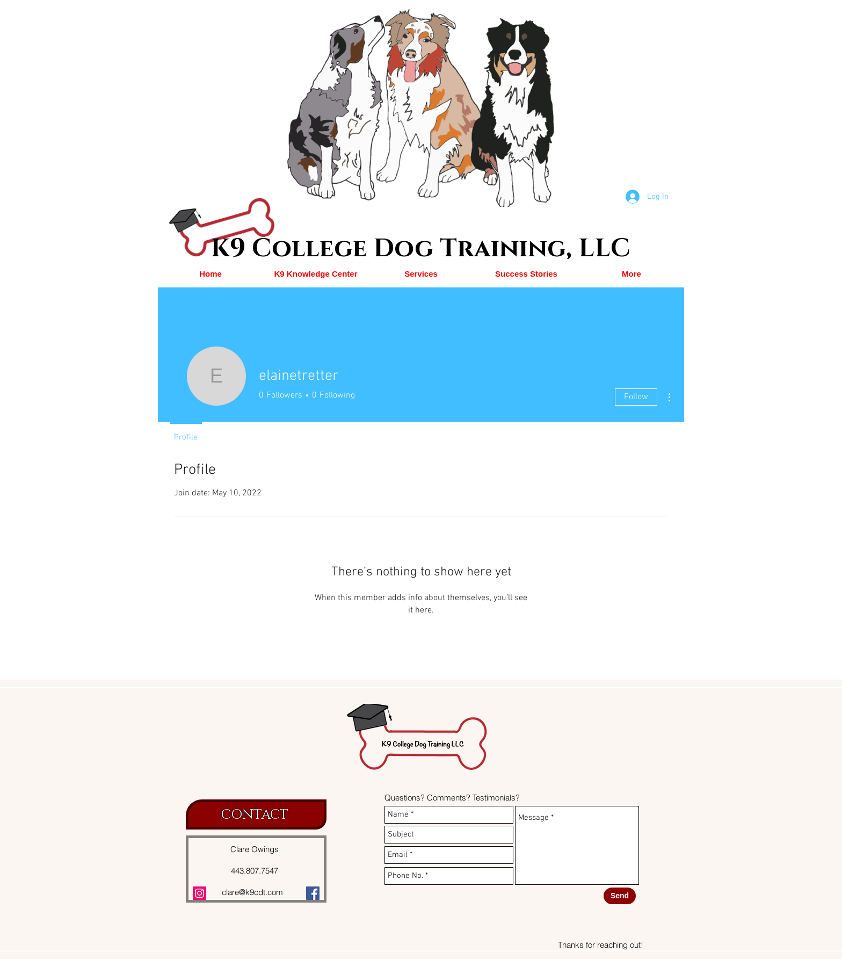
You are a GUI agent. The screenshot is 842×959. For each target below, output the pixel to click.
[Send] (620, 896)
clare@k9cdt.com (252, 892)
